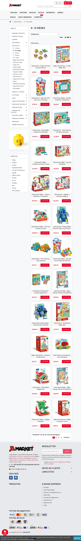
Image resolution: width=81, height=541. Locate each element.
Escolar (41, 12)
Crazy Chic (16, 65)
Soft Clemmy (17, 76)
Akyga (14, 173)
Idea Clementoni (18, 86)
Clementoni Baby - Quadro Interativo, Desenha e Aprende (62, 100)
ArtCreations (16, 190)
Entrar (59, 3)
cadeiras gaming (31, 460)
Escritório (23, 12)
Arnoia (14, 188)
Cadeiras (14, 39)
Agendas (60, 12)
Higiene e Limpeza (18, 92)
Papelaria (13, 12)
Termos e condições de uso (52, 492)
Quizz (15, 81)
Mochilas (32, 12)
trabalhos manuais (18, 458)
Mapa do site (47, 502)
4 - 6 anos (16, 53)
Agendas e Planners (18, 33)
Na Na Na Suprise (18, 69)
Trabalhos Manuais (18, 124)
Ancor (14, 180)
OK (67, 451)
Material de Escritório (18, 104)
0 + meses (16, 48)
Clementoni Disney (19, 84)
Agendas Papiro (17, 167)
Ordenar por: (35, 34)
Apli (13, 185)
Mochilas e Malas (17, 115)
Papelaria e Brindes (18, 118)
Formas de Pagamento (50, 497)
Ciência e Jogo (17, 62)
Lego (13, 98)
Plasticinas (15, 121)
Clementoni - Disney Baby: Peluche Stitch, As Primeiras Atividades (62, 228)
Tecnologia (15, 95)
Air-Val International (18, 170)
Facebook (11, 478)
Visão (61, 37)
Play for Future (17, 74)
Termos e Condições (56, 462)
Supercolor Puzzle (19, 79)
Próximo (67, 437)
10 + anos (16, 57)
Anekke (14, 183)
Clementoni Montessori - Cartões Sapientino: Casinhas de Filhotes (41, 292)
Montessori (16, 88)
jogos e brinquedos (19, 460)
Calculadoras (16, 42)
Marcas (13, 17)
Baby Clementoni (18, 60)
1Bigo (14, 160)
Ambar (14, 178)
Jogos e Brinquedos (25, 17)
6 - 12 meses (17, 50)
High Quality (17, 67)
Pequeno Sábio (18, 72)
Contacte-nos (47, 500)
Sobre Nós (46, 495)
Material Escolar (17, 107)
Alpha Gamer (16, 175)
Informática (50, 12)
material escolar (28, 456)
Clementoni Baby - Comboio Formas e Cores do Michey (40, 164)
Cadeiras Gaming (17, 36)
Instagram (16, 478)
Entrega (46, 487)
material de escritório (16, 456)
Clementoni (38, 16)
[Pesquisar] (54, 6)
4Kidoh (14, 162)
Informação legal (48, 490)
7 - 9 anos (16, 55)
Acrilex (14, 165)
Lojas (45, 505)
